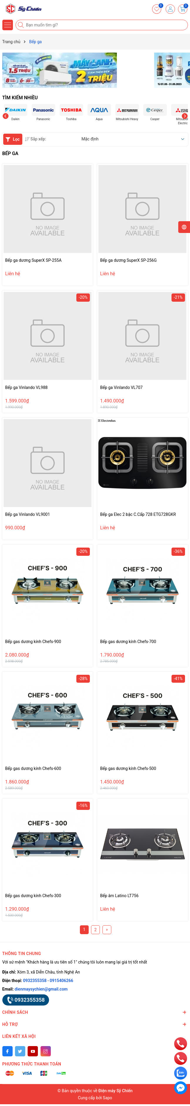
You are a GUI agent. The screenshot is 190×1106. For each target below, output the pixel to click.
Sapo (107, 1097)
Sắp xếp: (35, 139)
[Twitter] (20, 1051)
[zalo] (180, 1072)
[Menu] (7, 25)
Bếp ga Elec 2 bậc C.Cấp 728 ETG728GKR (138, 514)
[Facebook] (7, 1051)
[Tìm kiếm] (21, 25)
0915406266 (61, 980)
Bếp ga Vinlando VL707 (121, 387)
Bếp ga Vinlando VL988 (26, 387)
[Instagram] (46, 1051)
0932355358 (35, 980)
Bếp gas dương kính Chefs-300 (33, 895)
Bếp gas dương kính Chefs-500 (128, 768)
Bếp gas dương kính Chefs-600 (33, 768)
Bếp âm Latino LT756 (119, 895)
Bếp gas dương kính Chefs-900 (33, 641)
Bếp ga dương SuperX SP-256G (128, 260)
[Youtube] (33, 1051)
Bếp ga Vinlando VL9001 (27, 514)
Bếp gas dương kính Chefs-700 (128, 641)
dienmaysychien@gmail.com (41, 989)
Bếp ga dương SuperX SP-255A (33, 260)
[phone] (180, 1043)
